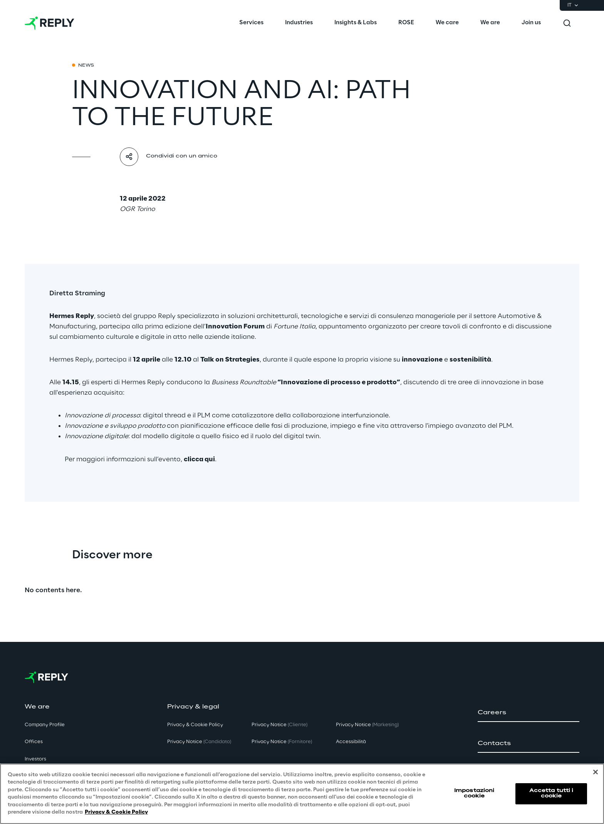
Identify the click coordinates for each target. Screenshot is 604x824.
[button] (528, 712)
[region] (302, 794)
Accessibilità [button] (351, 741)
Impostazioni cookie (474, 793)
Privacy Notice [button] (199, 741)
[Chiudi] (595, 772)
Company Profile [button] (45, 724)
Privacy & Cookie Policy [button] (195, 724)
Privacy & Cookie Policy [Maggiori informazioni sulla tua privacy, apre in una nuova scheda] (116, 812)
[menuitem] (251, 23)
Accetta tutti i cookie (551, 793)
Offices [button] (34, 741)
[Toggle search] (567, 23)
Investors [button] (35, 759)
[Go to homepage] (49, 23)
